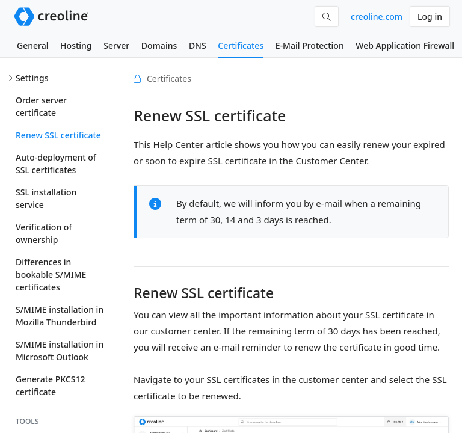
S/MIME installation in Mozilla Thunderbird (59, 316)
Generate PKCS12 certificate (50, 385)
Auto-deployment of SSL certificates (56, 164)
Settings (32, 78)
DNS (197, 45)
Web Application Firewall (405, 45)
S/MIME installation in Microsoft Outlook (59, 351)
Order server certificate (41, 106)
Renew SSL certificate (58, 135)
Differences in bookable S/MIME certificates (51, 274)
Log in (429, 16)
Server (116, 45)
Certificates (240, 45)
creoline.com (376, 16)
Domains (159, 45)
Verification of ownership (44, 233)
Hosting (75, 45)
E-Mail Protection (310, 45)
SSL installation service (46, 198)
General (32, 45)
